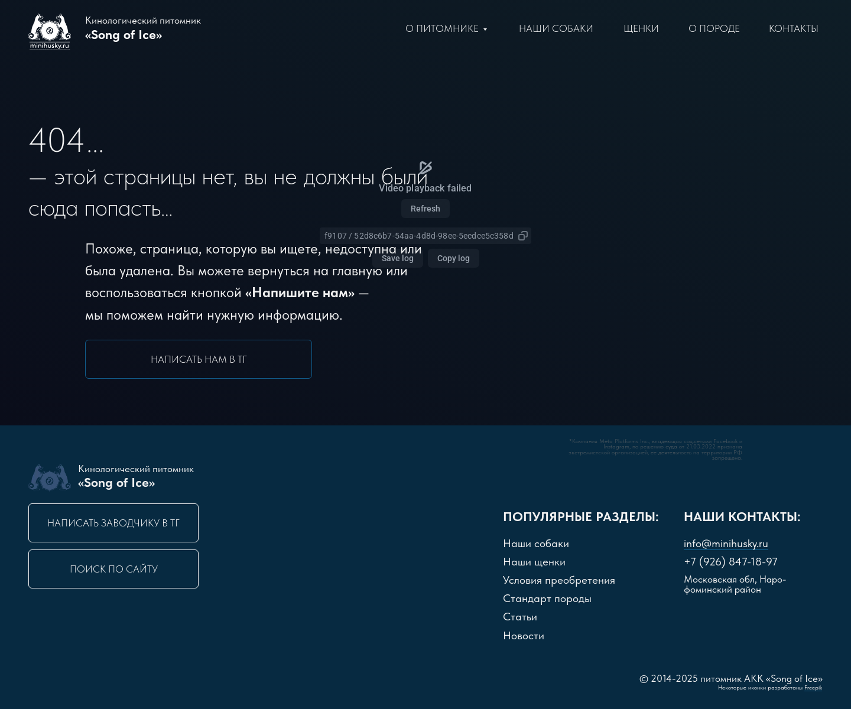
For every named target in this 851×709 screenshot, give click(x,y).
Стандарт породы (547, 598)
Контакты (793, 28)
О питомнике (442, 28)
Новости (523, 635)
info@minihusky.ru (726, 543)
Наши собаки (536, 543)
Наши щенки (534, 561)
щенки (641, 28)
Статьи (520, 616)
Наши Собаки (556, 28)
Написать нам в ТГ (199, 359)
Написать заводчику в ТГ (113, 523)
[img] (518, 475)
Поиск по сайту (114, 569)
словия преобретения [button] (559, 580)
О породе (714, 28)
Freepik (813, 687)
